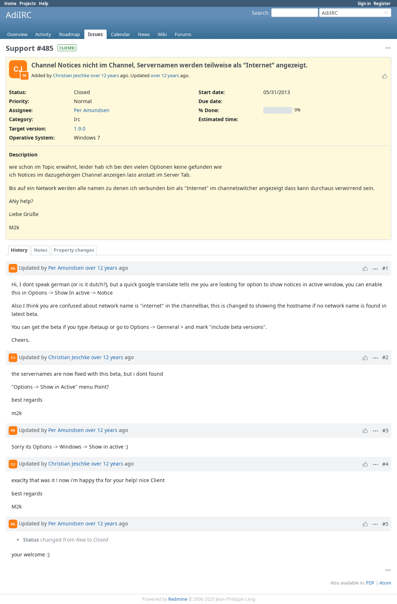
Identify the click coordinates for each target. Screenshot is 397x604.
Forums (183, 34)
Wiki (162, 34)
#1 (385, 268)
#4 (385, 463)
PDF (370, 583)
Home (10, 3)
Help (43, 3)
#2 (385, 357)
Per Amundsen (92, 110)
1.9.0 (79, 128)
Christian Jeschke (71, 75)
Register (382, 3)
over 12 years (104, 75)
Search (260, 12)
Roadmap (69, 34)
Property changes (74, 250)
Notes (40, 250)
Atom (385, 583)
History (19, 250)
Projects (27, 3)
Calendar (120, 34)
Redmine (177, 599)
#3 (385, 430)
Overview (17, 34)
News (144, 34)
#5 (385, 523)
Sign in (364, 3)
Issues (95, 34)
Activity (43, 34)
